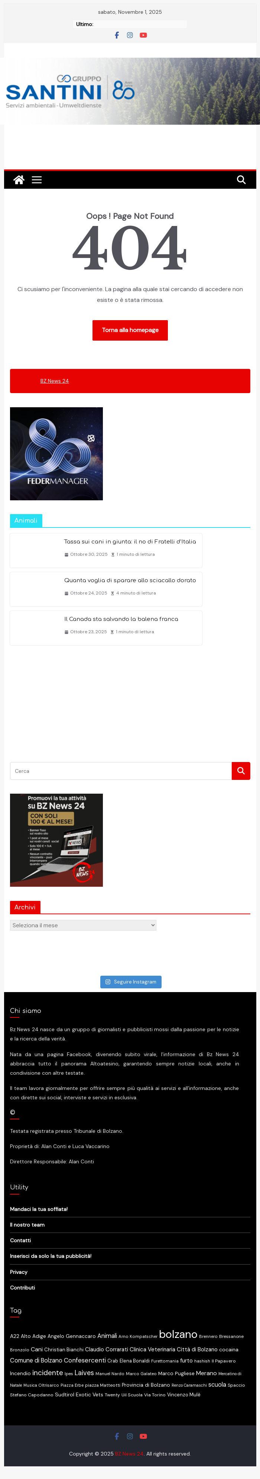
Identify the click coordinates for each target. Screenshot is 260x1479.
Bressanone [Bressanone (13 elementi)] (231, 1336)
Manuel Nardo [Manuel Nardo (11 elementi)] (109, 1373)
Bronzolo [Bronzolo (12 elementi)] (19, 1350)
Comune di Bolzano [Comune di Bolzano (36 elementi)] (36, 1360)
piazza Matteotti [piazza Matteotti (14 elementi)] (102, 1385)
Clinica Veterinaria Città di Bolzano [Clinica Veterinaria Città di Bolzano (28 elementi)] (174, 1349)
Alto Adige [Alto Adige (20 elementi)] (33, 1336)
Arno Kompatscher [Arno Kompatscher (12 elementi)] (137, 1336)
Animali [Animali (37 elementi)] (107, 1336)
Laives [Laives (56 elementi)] (84, 1372)
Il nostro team (27, 1224)
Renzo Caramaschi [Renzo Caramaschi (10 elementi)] (189, 1385)
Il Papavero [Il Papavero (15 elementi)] (224, 1361)
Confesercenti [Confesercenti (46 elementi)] (85, 1360)
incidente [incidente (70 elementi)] (47, 1372)
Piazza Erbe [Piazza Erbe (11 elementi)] (72, 1385)
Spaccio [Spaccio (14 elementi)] (236, 1385)
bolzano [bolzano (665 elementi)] (178, 1334)
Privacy (18, 1272)
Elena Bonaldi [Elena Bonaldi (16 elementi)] (135, 1361)
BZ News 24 (54, 380)
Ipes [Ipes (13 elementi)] (69, 1374)
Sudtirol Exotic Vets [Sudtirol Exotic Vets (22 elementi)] (79, 1394)
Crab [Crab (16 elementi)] (112, 1361)
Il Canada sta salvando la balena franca (121, 619)
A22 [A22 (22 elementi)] (14, 1336)
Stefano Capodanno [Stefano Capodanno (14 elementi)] (31, 1395)
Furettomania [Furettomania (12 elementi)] (165, 1361)
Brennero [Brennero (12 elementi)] (208, 1336)
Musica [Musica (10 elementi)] (30, 1385)
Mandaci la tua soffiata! (39, 1209)
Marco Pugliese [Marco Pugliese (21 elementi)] (176, 1373)
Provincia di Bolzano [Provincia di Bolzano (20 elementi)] (146, 1385)
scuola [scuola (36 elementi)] (217, 1385)
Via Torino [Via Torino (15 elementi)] (155, 1395)
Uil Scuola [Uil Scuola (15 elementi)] (132, 1395)
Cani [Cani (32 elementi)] (37, 1349)
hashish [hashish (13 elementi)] (202, 1361)
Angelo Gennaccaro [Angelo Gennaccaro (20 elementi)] (72, 1336)
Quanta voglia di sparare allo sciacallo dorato (130, 580)
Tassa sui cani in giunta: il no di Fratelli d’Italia (130, 542)
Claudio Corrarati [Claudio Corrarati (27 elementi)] (106, 1349)
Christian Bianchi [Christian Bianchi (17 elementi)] (64, 1349)
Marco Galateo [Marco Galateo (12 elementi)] (141, 1374)
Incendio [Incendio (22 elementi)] (20, 1373)
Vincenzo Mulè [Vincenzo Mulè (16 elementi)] (184, 1395)
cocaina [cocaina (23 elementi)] (228, 1349)
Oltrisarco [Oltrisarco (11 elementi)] (49, 1385)
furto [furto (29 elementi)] (186, 1360)
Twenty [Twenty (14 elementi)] (112, 1395)
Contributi (22, 1287)
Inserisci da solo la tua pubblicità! (50, 1256)
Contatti (20, 1240)
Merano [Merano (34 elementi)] (206, 1373)
